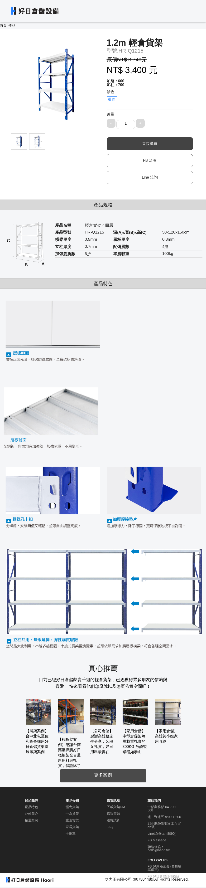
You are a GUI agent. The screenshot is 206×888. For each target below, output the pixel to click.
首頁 (3, 25)
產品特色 (31, 807)
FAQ (110, 827)
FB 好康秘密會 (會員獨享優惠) (164, 868)
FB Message (157, 840)
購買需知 (113, 813)
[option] (38, 727)
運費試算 (113, 820)
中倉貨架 (72, 813)
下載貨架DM (116, 807)
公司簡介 (31, 813)
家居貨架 (72, 827)
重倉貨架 (72, 820)
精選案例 (31, 820)
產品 (12, 25)
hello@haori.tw (159, 850)
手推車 (71, 833)
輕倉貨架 (72, 807)
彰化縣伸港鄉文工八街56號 (164, 825)
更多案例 (103, 775)
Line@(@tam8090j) (162, 833)
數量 (110, 114)
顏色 (110, 92)
